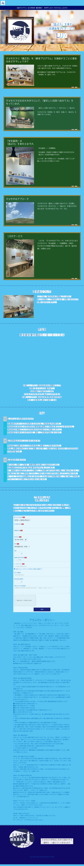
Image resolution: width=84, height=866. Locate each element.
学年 (15, 550)
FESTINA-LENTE (60, 8)
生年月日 (16, 543)
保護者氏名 (17, 537)
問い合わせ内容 (18, 524)
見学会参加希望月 (18, 586)
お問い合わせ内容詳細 (20, 592)
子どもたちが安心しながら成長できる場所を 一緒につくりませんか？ (57, 850)
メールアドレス (18, 571)
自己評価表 (31, 8)
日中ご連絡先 (17, 579)
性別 (15, 557)
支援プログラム (22, 8)
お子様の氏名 (17, 530)
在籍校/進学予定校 (19, 564)
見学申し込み (48, 8)
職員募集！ (39, 8)
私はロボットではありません (23, 609)
